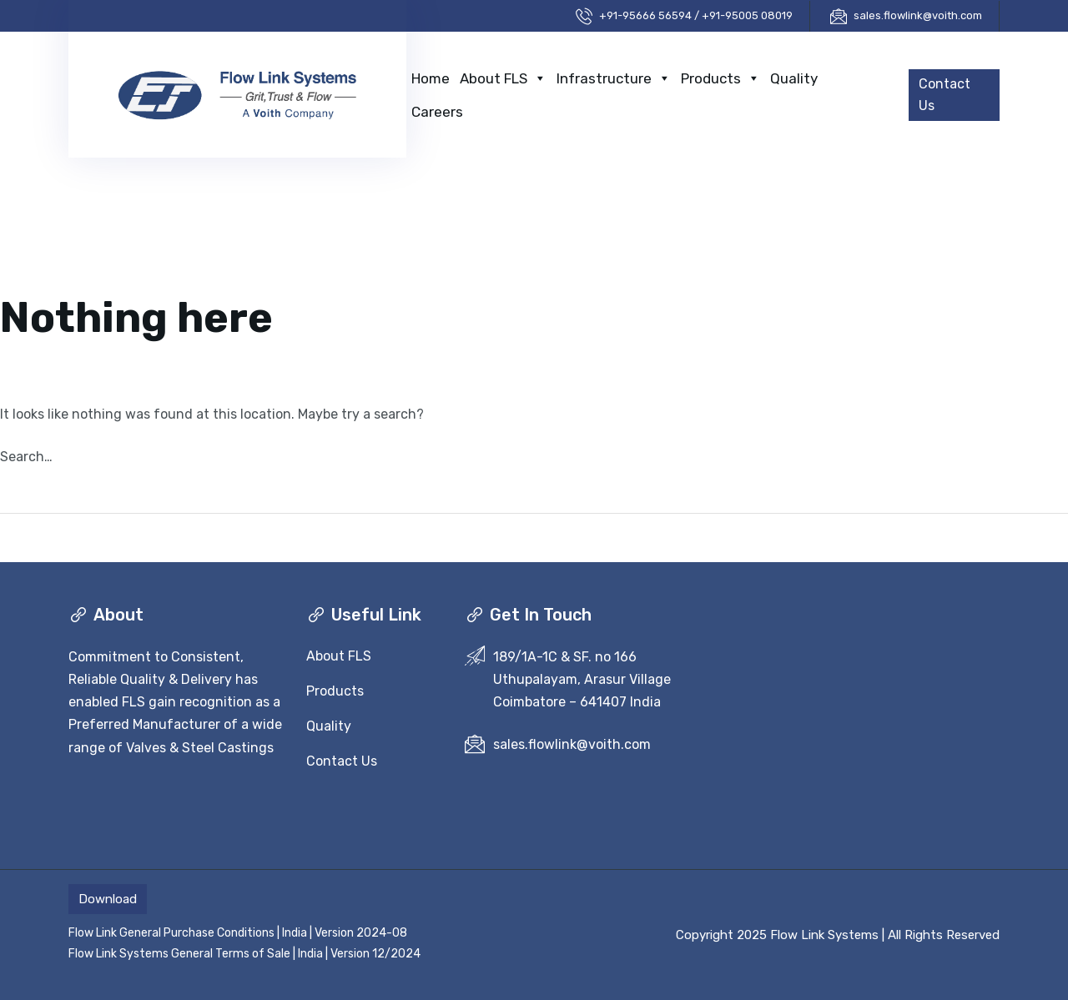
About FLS (503, 78)
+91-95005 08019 (747, 15)
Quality (794, 78)
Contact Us (341, 761)
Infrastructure (614, 78)
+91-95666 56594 (645, 15)
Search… (26, 457)
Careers (437, 111)
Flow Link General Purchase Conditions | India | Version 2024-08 (237, 933)
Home (430, 78)
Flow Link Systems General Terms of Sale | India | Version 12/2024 (244, 954)
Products (720, 78)
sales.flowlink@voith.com (918, 15)
